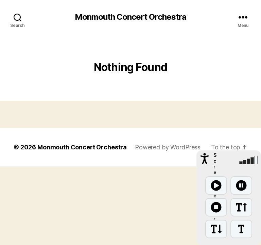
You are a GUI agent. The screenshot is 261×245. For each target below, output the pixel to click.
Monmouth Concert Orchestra (130, 17)
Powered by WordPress (168, 147)
